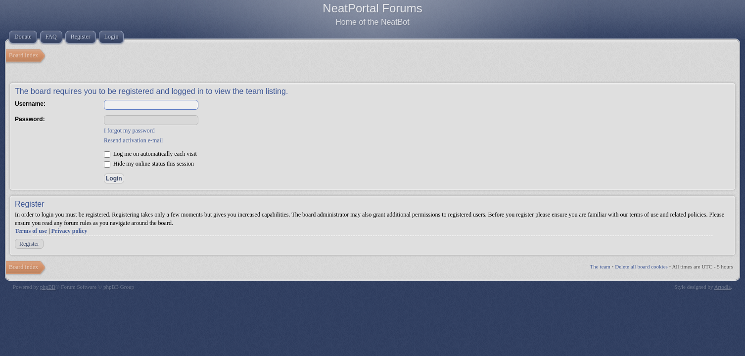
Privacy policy (69, 230)
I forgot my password (129, 130)
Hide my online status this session (149, 163)
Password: (30, 119)
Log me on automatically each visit (150, 153)
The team (600, 266)
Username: (30, 103)
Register (29, 243)
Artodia (722, 287)
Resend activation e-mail (133, 140)
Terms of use (31, 230)
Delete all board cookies (641, 266)
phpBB (47, 287)
